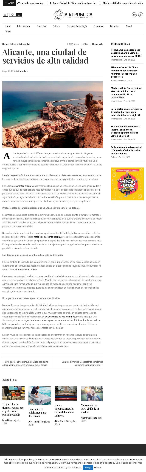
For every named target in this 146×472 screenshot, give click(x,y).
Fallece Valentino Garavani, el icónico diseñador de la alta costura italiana (126, 150)
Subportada (15, 44)
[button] (5, 15)
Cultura (56, 26)
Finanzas (41, 26)
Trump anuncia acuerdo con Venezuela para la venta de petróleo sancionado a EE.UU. (126, 53)
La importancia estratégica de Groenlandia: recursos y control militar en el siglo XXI (126, 112)
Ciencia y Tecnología (77, 26)
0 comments (97, 44)
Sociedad (25, 44)
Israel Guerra (8, 420)
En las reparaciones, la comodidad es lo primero (64, 410)
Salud (129, 26)
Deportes (114, 26)
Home (5, 44)
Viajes (8, 31)
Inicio (8, 26)
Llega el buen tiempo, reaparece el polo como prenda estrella (13, 409)
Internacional (23, 26)
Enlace (97, 467)
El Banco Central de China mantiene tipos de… (77, 3)
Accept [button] (88, 467)
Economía (99, 26)
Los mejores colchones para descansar (37, 412)
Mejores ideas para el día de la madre (90, 408)
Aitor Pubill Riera (36, 421)
